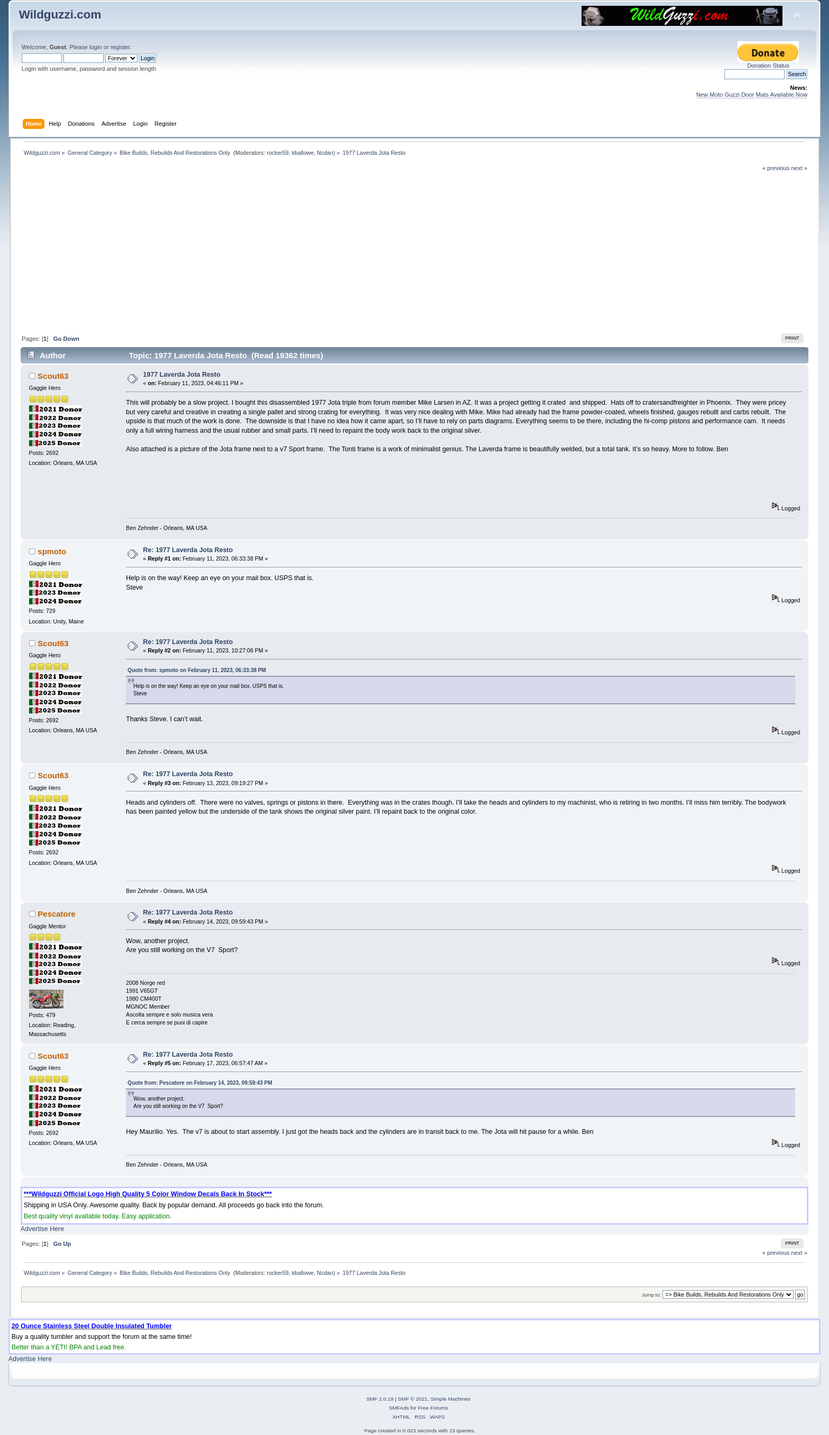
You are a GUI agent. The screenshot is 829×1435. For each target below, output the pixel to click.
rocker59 (278, 153)
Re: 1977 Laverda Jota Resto (188, 550)
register (120, 47)
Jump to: (651, 1295)
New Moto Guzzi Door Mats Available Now (752, 94)
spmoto (52, 551)
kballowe (303, 153)
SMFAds (399, 1408)
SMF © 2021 (413, 1399)
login (95, 47)
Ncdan (325, 153)
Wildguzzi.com (60, 14)
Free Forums (433, 1408)
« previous (776, 168)
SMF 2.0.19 (380, 1399)
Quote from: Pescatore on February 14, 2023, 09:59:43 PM (199, 1083)
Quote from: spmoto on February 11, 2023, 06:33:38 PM (196, 670)
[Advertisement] (414, 251)
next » (799, 168)
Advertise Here (42, 1229)
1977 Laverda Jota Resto (181, 374)
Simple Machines (450, 1399)
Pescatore (57, 913)
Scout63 (53, 375)
